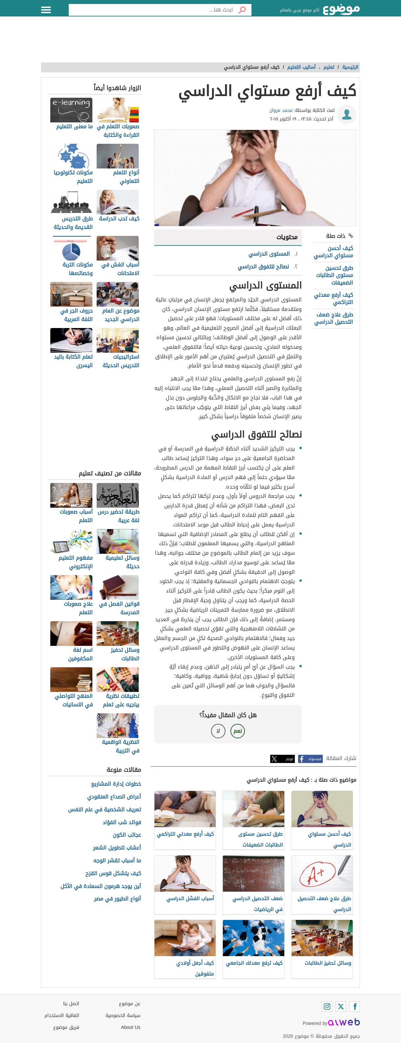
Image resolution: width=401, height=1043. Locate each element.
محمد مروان (281, 110)
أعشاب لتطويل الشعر (117, 848)
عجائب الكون (127, 835)
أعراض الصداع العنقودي (114, 797)
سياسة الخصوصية (123, 1015)
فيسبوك (314, 758)
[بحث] (242, 10)
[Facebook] (354, 1006)
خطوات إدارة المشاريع (116, 784)
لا (218, 731)
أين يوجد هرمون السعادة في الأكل (100, 886)
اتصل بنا (71, 1003)
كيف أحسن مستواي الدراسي (333, 252)
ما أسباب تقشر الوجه (117, 861)
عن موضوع (129, 1003)
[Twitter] (341, 1006)
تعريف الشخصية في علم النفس (104, 810)
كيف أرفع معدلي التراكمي (333, 298)
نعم (237, 731)
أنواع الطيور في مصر (117, 899)
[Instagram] (327, 1006)
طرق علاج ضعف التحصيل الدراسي (333, 318)
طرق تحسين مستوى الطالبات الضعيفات (334, 275)
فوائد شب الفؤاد (122, 822)
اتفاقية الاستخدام (61, 1015)
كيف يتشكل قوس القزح (113, 873)
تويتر (289, 758)
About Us (130, 1027)
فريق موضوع (66, 1027)
